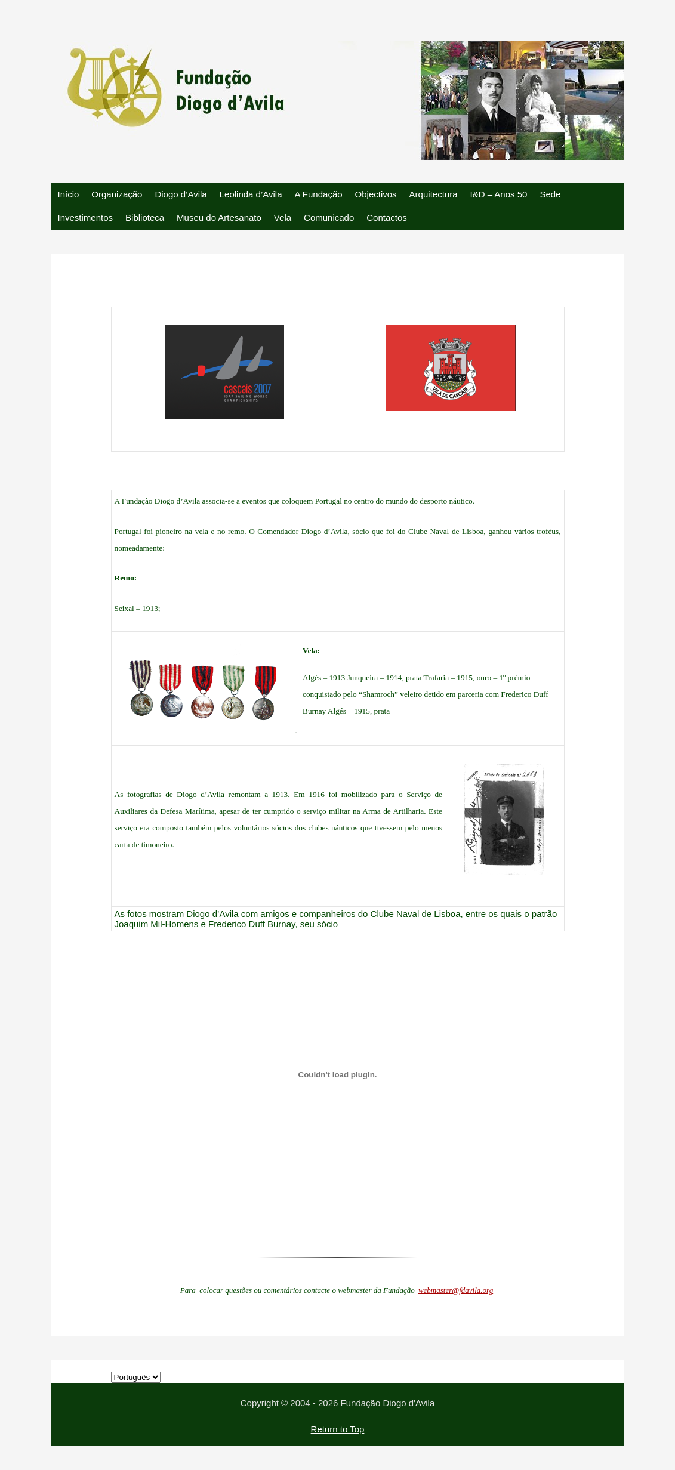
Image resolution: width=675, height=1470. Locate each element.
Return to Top (338, 1429)
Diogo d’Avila (180, 194)
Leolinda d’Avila (251, 194)
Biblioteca (144, 217)
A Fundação (319, 194)
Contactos (386, 217)
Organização (116, 194)
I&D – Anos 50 (498, 194)
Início (68, 194)
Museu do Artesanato (219, 217)
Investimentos (85, 217)
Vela (282, 217)
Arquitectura (433, 194)
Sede (550, 194)
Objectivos (376, 194)
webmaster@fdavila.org (455, 1290)
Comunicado (329, 217)
